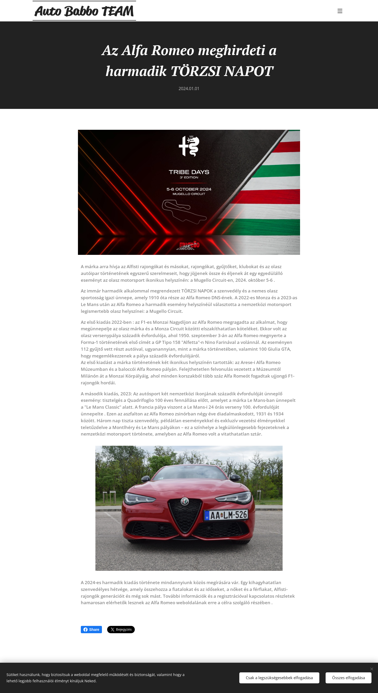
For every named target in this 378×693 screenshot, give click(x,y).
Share (91, 629)
